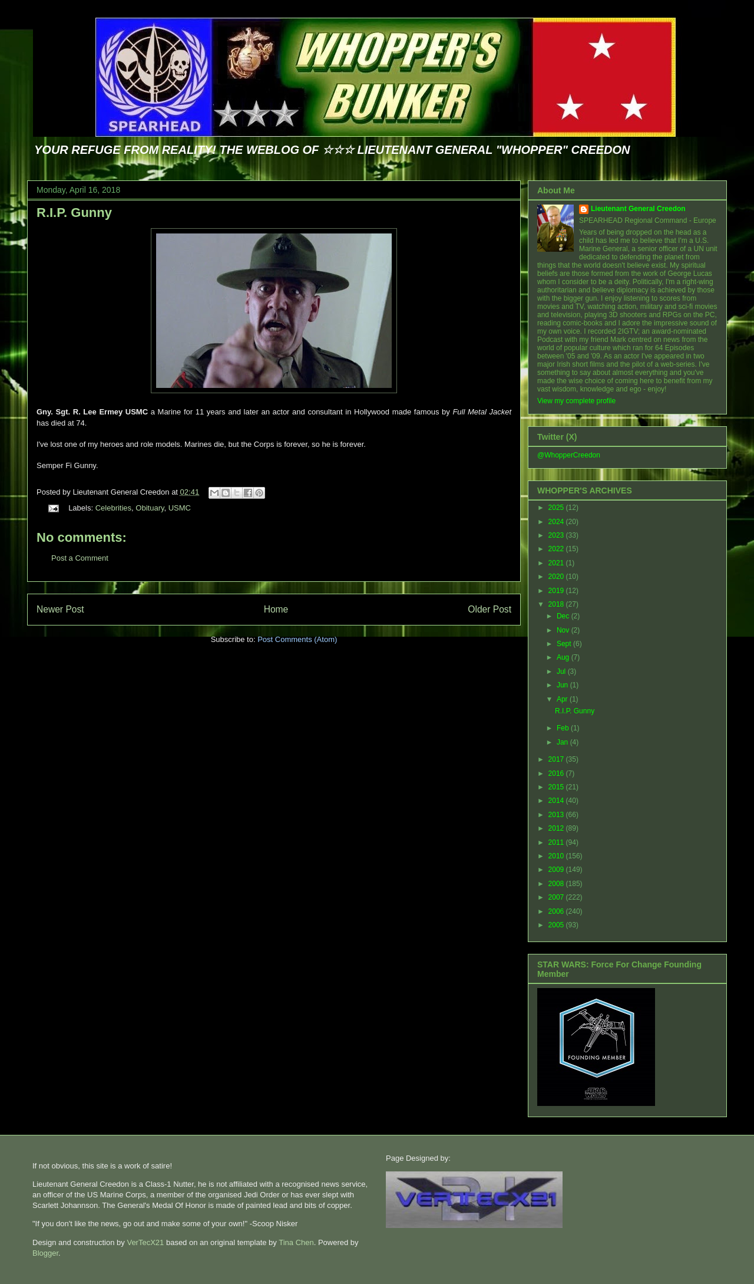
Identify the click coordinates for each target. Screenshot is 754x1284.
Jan (563, 742)
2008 (557, 884)
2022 (557, 549)
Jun (563, 685)
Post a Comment (79, 558)
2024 (557, 522)
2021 (557, 563)
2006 (557, 911)
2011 (557, 842)
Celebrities (113, 507)
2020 (557, 576)
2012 (557, 828)
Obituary (149, 507)
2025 (557, 507)
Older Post (489, 609)
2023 (557, 535)
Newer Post (60, 609)
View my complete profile (576, 401)
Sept (565, 644)
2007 (557, 897)
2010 (557, 856)
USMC (179, 507)
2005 (557, 925)
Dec (564, 616)
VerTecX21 (145, 1242)
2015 (557, 787)
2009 (557, 869)
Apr (563, 699)
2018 (557, 604)
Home (276, 609)
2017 (557, 759)
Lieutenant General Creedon (638, 209)
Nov (564, 630)
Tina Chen (296, 1242)
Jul (562, 671)
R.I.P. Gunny (74, 212)
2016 (557, 773)
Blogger (45, 1253)
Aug (564, 657)
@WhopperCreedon (568, 455)
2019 (557, 591)
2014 (557, 800)
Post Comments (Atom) (297, 639)
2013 (557, 815)
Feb (564, 728)
